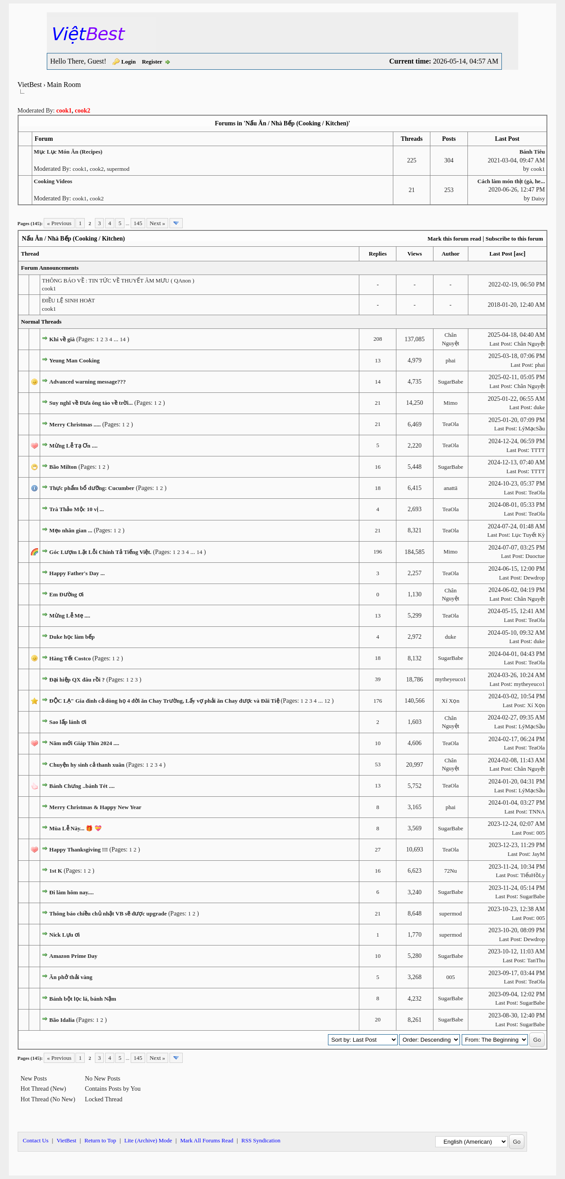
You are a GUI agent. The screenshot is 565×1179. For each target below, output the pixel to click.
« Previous (59, 223)
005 (540, 832)
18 (377, 488)
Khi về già (62, 339)
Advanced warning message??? (87, 381)
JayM (538, 854)
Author (450, 253)
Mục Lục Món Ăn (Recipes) (68, 151)
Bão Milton (63, 466)
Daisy (538, 198)
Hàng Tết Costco (70, 658)
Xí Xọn (451, 700)
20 (377, 1019)
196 (377, 551)
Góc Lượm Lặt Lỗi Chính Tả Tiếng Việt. (100, 552)
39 (377, 679)
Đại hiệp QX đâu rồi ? (77, 679)
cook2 (97, 169)
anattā (450, 488)
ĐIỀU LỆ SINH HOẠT (68, 300)
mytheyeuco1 (450, 679)
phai (450, 360)
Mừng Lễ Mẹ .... (69, 615)
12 (327, 700)
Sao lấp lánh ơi (68, 722)
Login (128, 61)
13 (377, 360)
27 (377, 849)
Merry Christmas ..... (75, 424)
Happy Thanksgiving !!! (78, 849)
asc (519, 253)
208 (377, 338)
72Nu (450, 870)
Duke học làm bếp (72, 636)
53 (377, 764)
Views (414, 253)
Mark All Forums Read (206, 1140)
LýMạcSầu (532, 428)
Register (152, 61)
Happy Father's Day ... (77, 573)
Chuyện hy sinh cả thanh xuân (86, 764)
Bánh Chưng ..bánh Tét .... (82, 786)
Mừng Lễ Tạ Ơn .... (73, 445)
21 (377, 402)
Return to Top (100, 1140)
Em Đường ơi (66, 594)
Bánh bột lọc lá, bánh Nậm (83, 998)
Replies (378, 253)
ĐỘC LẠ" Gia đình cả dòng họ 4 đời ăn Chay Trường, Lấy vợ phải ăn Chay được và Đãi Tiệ (164, 700)
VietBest (30, 84)
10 (377, 743)
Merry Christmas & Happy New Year (95, 807)
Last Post (501, 253)
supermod (118, 169)
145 (138, 223)
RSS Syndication (261, 1140)
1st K (55, 870)
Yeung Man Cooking (74, 360)
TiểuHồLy (532, 875)
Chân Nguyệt (529, 343)
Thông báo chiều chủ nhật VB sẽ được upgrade (108, 913)
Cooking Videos (53, 181)
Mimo (451, 402)
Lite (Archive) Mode (148, 1140)
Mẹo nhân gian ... (70, 530)
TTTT (538, 450)
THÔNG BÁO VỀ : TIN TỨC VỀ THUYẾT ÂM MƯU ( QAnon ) (118, 280)
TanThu (536, 960)
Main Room (64, 84)
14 (122, 339)
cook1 (79, 169)
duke (539, 407)
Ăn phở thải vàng (71, 977)
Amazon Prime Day (73, 956)
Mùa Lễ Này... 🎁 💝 (75, 828)
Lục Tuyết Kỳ (528, 534)
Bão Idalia (62, 1020)
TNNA (537, 811)
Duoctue (535, 556)
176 (377, 700)
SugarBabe (450, 381)
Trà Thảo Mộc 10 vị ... (76, 509)
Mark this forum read (454, 238)
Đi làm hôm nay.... (71, 892)
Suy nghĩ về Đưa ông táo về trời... (91, 402)
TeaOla (450, 424)
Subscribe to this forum (514, 238)
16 (377, 466)
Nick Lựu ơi (64, 934)
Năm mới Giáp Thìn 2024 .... (84, 743)
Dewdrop (534, 577)
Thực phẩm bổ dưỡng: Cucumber (92, 488)
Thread (30, 253)
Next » (157, 223)
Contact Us (36, 1140)
